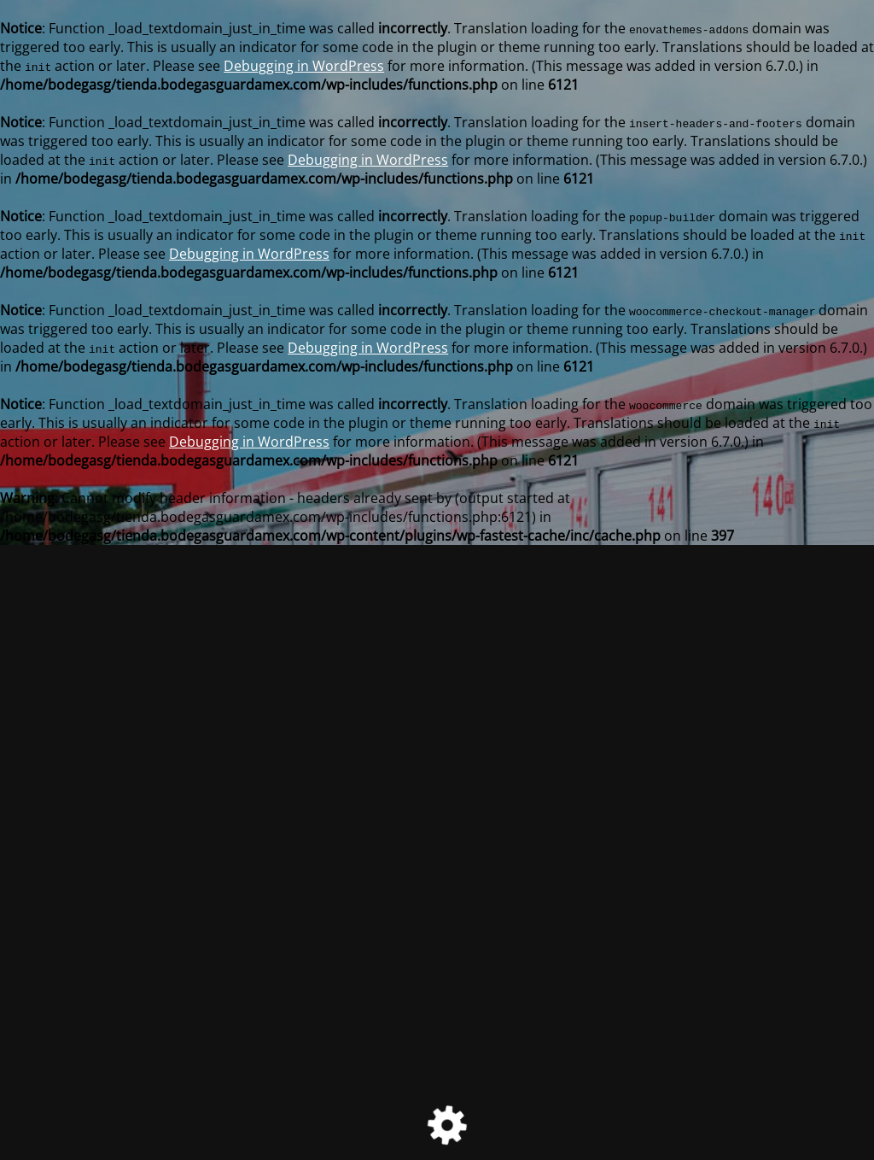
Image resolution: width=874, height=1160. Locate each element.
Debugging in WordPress (304, 65)
